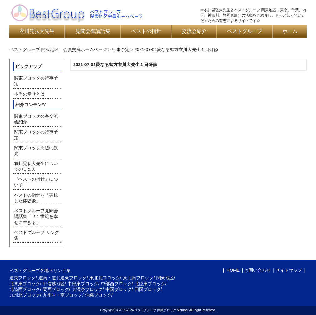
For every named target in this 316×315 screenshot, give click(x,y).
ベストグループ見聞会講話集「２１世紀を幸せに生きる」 (36, 216)
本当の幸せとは (29, 93)
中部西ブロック (116, 283)
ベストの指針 (146, 31)
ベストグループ (244, 31)
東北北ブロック (104, 277)
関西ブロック (56, 289)
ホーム (290, 31)
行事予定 (121, 49)
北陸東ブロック (150, 283)
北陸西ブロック (24, 289)
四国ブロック (148, 289)
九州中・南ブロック (62, 294)
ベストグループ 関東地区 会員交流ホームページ (58, 49)
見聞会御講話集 (92, 31)
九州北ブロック (24, 294)
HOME (232, 270)
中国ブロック (118, 289)
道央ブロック (22, 277)
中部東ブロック (83, 283)
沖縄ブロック (98, 294)
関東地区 (165, 277)
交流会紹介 (194, 31)
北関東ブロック (24, 283)
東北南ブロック (138, 277)
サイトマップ (289, 270)
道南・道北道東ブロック (62, 277)
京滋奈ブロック (87, 289)
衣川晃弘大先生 (36, 31)
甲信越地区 (54, 283)
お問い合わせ (257, 270)
